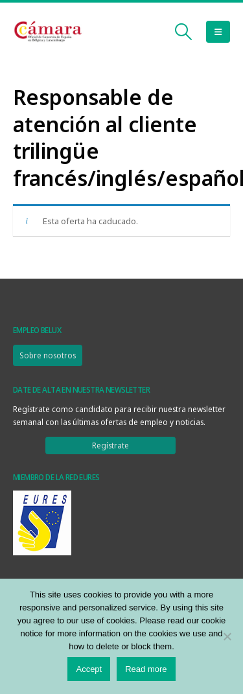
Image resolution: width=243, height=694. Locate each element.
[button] (184, 31)
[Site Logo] (48, 32)
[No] (226, 636)
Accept (89, 669)
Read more (146, 669)
